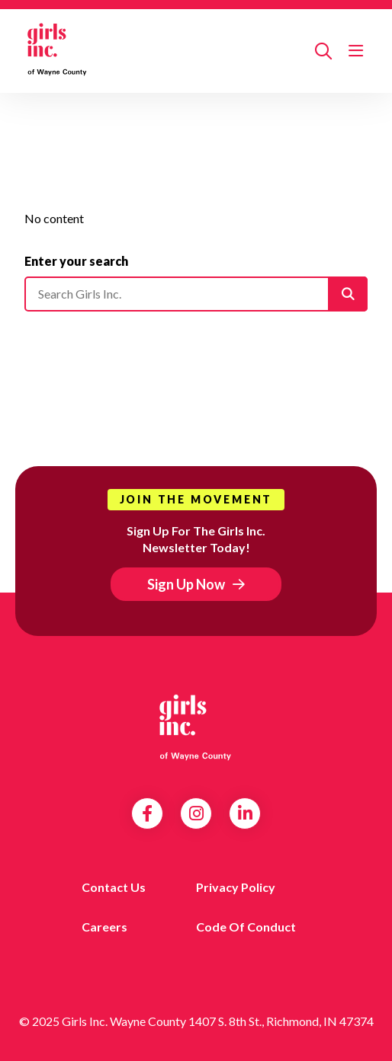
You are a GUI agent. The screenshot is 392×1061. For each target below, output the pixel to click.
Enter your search (76, 261)
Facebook (147, 813)
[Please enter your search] (196, 294)
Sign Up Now (186, 584)
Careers (104, 926)
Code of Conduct (246, 926)
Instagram (196, 813)
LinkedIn (245, 813)
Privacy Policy (235, 887)
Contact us (114, 887)
